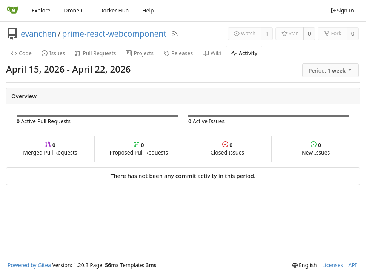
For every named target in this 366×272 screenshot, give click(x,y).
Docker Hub (114, 10)
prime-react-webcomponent (114, 33)
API (352, 265)
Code (21, 53)
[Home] (12, 10)
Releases (178, 53)
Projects (139, 53)
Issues (53, 53)
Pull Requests (95, 53)
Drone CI (75, 10)
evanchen (39, 33)
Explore (41, 10)
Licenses (332, 265)
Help (148, 10)
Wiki (212, 53)
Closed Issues (227, 148)
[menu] (331, 70)
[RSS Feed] (175, 33)
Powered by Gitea (29, 265)
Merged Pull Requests (50, 148)
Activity (244, 53)
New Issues (316, 148)
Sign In (342, 10)
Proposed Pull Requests (138, 148)
